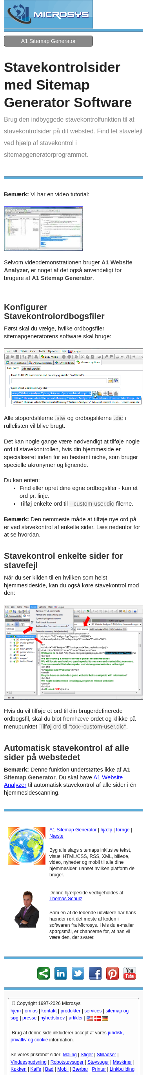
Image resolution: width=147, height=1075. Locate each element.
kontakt (49, 1011)
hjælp (107, 830)
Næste (56, 836)
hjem (16, 1011)
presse (29, 1018)
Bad (49, 1069)
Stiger (87, 1054)
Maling (69, 1054)
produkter (71, 1011)
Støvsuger (98, 1062)
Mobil (63, 1069)
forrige (122, 830)
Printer (99, 1069)
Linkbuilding (122, 1069)
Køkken (19, 1069)
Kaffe (35, 1069)
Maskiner (122, 1062)
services (93, 1011)
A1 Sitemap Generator (48, 41)
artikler (76, 1018)
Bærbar (80, 1069)
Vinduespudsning (29, 1062)
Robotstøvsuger (67, 1062)
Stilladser (106, 1054)
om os (31, 1011)
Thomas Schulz (65, 898)
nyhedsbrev (52, 1018)
